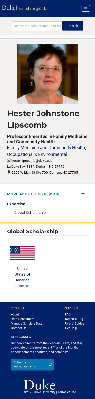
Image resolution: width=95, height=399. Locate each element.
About (15, 314)
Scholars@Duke (33, 9)
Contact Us (18, 328)
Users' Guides (74, 323)
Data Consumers (22, 319)
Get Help (71, 328)
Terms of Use (67, 392)
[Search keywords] (37, 25)
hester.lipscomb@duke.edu (31, 160)
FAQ (68, 314)
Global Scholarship (30, 212)
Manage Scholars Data (27, 323)
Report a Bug (74, 319)
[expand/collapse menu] (84, 194)
